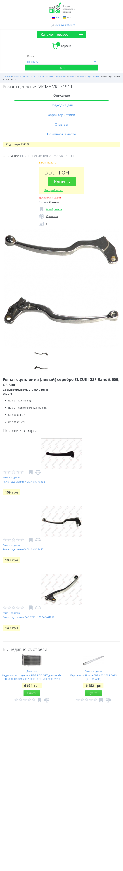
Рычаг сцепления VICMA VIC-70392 (24, 481)
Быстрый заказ (53, 190)
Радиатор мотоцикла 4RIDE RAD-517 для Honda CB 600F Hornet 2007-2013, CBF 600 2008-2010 (31, 677)
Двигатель (31, 671)
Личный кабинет (65, 25)
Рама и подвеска (11, 477)
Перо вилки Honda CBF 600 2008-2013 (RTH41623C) (93, 677)
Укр (69, 17)
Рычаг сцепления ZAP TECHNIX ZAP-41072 (28, 617)
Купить (62, 181)
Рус (58, 17)
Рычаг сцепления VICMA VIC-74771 (24, 549)
